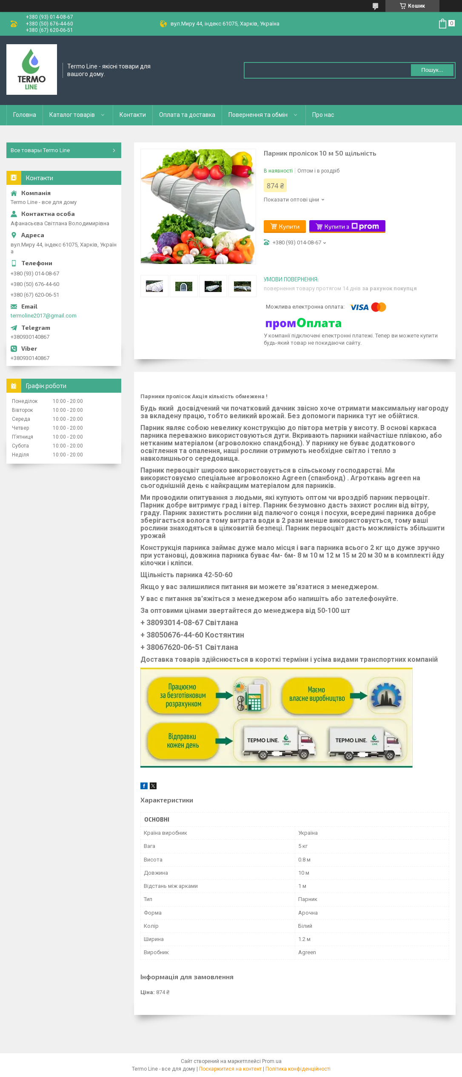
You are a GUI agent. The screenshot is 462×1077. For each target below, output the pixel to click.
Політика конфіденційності (298, 1069)
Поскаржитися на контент (230, 1069)
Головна (24, 114)
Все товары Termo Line (40, 150)
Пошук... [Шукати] (432, 70)
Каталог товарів (72, 114)
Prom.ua (272, 1061)
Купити (289, 226)
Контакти (133, 114)
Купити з (352, 226)
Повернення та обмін (258, 114)
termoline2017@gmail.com (44, 315)
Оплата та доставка (187, 114)
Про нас (323, 114)
